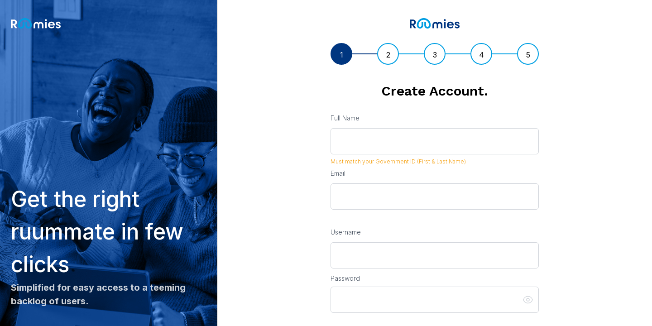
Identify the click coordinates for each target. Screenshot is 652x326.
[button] (531, 300)
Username (346, 232)
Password (345, 278)
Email (338, 173)
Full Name (345, 118)
